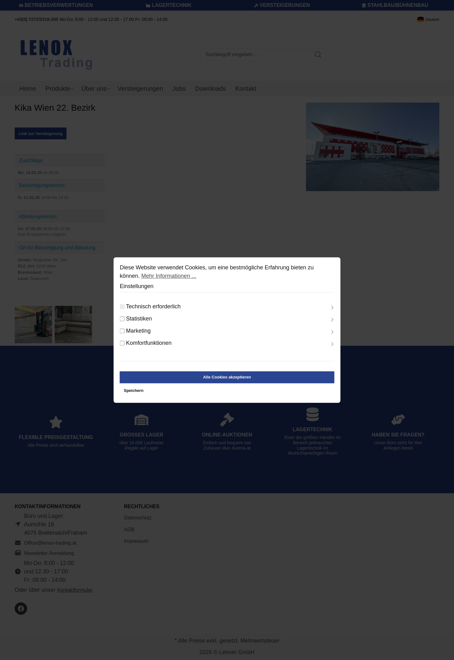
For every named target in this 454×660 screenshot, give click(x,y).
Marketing (138, 331)
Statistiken (139, 319)
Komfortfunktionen (149, 343)
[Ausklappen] (332, 307)
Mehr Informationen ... (168, 276)
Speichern (134, 390)
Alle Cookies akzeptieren (227, 377)
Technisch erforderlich (153, 306)
